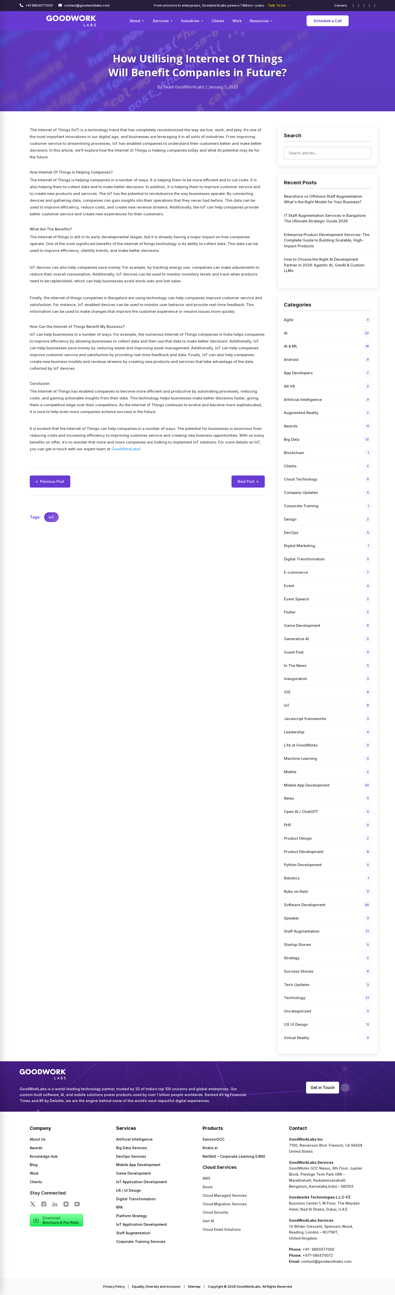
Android (328, 360)
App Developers (328, 373)
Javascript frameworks (328, 719)
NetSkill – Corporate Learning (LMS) (234, 1156)
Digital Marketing (328, 546)
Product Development (328, 852)
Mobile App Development (328, 785)
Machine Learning (328, 759)
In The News (328, 666)
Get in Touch (323, 1087)
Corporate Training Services (141, 1241)
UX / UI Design (128, 1190)
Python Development (328, 865)
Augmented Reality (328, 413)
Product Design (328, 838)
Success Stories (328, 971)
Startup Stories (328, 945)
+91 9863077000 (39, 5)
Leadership (328, 732)
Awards (328, 426)
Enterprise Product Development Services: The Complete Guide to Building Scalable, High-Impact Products (326, 240)
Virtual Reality (328, 1038)
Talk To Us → (279, 5)
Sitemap (194, 1286)
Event (328, 586)
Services (163, 20)
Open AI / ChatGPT (328, 812)
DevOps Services (131, 1156)
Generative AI (328, 639)
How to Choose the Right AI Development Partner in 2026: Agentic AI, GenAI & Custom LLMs (324, 265)
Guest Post (328, 652)
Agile (328, 320)
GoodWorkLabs (125, 449)
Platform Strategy (131, 1216)
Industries (192, 20)
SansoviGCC (213, 1139)
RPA (119, 1207)
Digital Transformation (328, 559)
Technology (328, 998)
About (137, 20)
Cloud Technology (328, 479)
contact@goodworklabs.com (87, 5)
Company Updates (328, 493)
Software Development (328, 905)
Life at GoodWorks (328, 745)
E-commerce (328, 572)
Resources (261, 20)
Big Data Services (131, 1148)
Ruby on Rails (328, 892)
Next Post (248, 482)
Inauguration (328, 679)
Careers (340, 5)
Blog (34, 1165)
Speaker (328, 918)
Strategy (328, 958)
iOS (328, 692)
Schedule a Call (328, 21)
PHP (328, 825)
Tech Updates (328, 985)
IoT (51, 517)
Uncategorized (328, 1011)
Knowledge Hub (44, 1156)
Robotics (328, 878)
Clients (218, 20)
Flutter (328, 612)
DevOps (328, 533)
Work (237, 20)
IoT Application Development (141, 1182)
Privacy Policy (114, 1286)
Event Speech (328, 599)
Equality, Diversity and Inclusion (156, 1286)
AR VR (328, 386)
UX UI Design (328, 1024)
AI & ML (328, 346)
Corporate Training (328, 506)
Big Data (328, 439)
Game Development (328, 626)
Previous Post (50, 482)
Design (328, 519)
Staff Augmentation (328, 931)
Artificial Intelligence (328, 400)
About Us (38, 1139)
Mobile (328, 772)
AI (328, 333)
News (328, 798)
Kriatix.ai (210, 1148)
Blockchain (328, 453)
